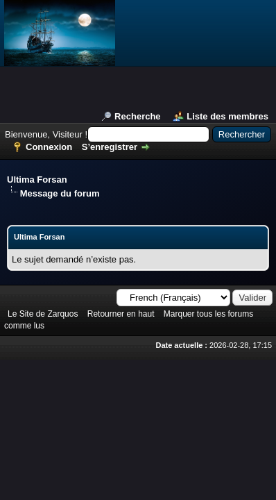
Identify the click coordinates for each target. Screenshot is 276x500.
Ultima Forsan (37, 179)
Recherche (137, 116)
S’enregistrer (109, 147)
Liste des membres (227, 116)
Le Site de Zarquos (43, 314)
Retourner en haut (121, 314)
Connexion (49, 147)
